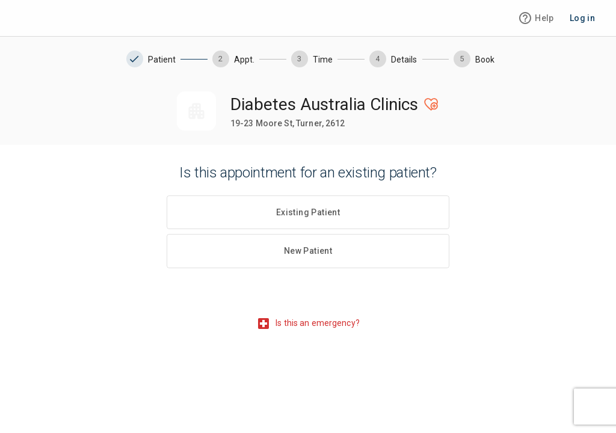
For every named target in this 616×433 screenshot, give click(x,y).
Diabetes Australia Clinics (324, 104)
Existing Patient (308, 212)
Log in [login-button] (582, 18)
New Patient (308, 251)
